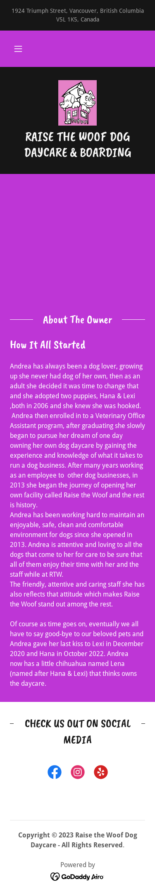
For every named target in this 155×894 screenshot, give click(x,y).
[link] (77, 103)
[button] (18, 48)
